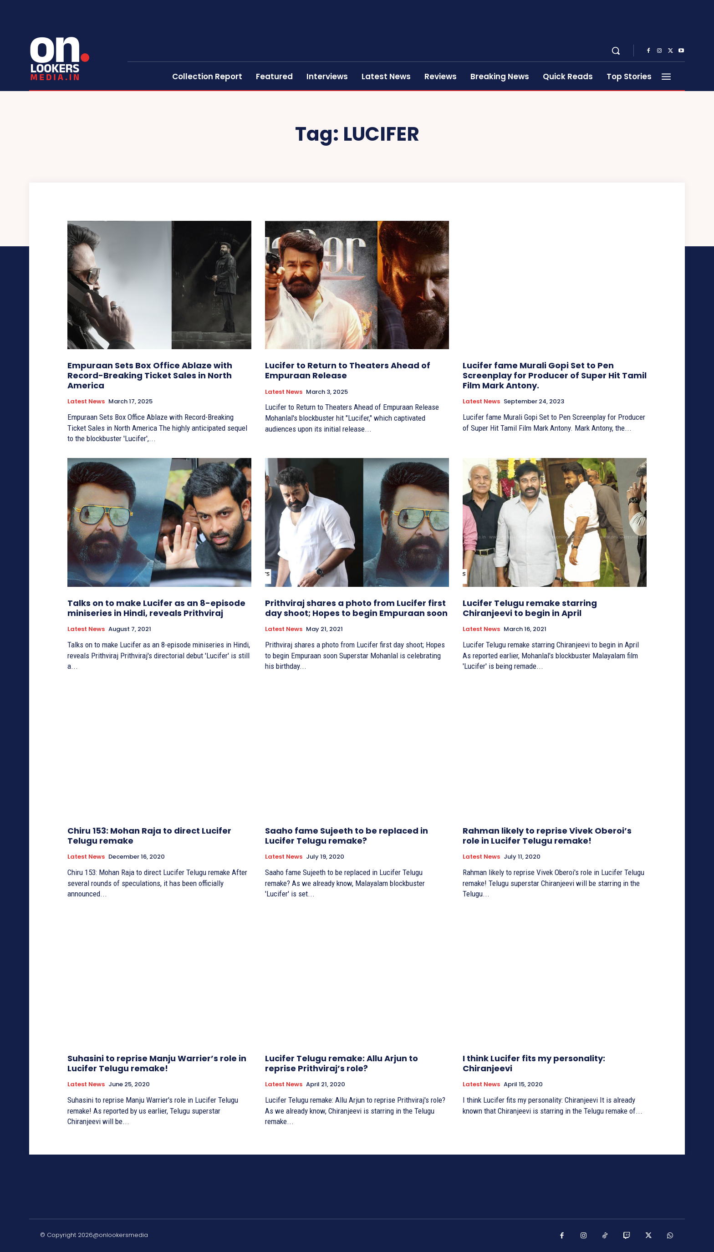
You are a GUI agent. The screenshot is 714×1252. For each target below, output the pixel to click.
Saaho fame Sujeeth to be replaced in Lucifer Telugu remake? (346, 835)
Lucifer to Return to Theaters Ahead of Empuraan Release (347, 370)
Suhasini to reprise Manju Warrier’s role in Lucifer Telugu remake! (156, 1063)
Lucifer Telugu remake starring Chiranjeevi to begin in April (530, 608)
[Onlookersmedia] (73, 45)
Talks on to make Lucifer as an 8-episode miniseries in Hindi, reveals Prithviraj (156, 608)
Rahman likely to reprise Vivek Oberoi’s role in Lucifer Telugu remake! (547, 835)
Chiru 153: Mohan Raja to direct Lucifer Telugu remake (149, 835)
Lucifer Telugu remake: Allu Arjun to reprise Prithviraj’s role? (341, 1063)
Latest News (86, 401)
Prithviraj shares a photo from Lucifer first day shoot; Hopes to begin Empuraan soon (356, 608)
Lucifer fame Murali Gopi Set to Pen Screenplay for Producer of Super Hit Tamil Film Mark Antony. (555, 375)
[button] (616, 50)
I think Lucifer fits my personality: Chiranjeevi (534, 1063)
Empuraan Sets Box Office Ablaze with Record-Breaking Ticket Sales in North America (149, 375)
